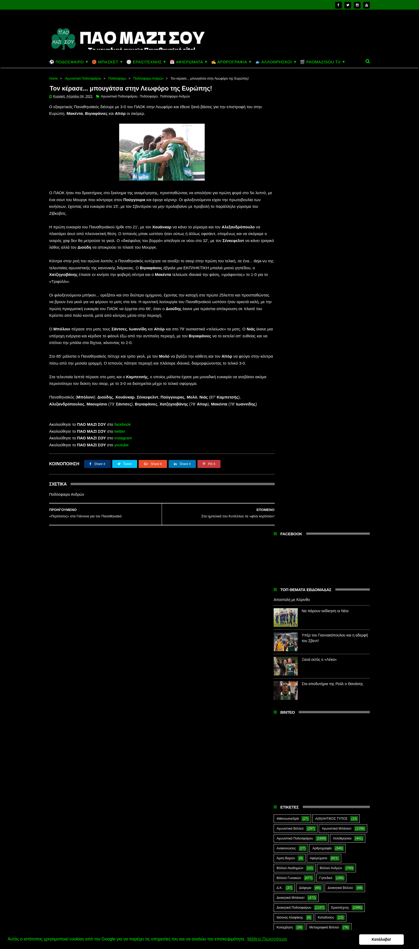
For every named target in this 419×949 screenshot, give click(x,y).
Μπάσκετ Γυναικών (290, 513)
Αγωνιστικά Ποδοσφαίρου (83, 78)
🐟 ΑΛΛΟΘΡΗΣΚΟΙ (273, 62)
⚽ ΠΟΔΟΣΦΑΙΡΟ (66, 62)
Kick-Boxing (317, 682)
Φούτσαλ (348, 642)
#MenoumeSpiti (288, 365)
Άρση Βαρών (286, 405)
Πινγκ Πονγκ (330, 533)
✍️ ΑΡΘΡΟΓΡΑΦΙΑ (229, 62)
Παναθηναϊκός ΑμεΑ (291, 533)
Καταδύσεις (326, 464)
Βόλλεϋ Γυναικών (289, 425)
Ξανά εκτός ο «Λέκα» (319, 206)
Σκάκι (316, 612)
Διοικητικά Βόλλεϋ (340, 434)
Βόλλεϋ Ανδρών (331, 415)
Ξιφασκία (283, 523)
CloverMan (284, 672)
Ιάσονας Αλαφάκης (290, 464)
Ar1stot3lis (322, 662)
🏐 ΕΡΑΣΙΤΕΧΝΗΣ (144, 62)
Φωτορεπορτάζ (328, 652)
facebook (122, 425)
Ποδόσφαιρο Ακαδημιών (294, 553)
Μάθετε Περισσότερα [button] (267, 939)
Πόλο (280, 583)
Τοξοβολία (318, 642)
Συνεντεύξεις (285, 642)
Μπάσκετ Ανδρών (336, 504)
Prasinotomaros (329, 691)
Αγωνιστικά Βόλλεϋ (290, 375)
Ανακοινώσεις (286, 395)
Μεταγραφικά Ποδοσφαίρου (296, 494)
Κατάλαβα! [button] (389, 939)
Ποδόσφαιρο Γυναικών (293, 573)
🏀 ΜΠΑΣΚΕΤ (105, 62)
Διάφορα (305, 434)
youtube (121, 445)
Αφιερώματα (318, 405)
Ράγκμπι (313, 593)
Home (53, 78)
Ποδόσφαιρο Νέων (337, 573)
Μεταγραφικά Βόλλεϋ (324, 474)
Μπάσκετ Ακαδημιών (291, 504)
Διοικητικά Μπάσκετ (291, 444)
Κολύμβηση (285, 474)
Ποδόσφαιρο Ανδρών (148, 78)
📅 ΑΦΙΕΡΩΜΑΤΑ (186, 62)
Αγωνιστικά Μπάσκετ (336, 375)
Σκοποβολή (342, 612)
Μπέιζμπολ (330, 513)
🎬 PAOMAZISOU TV (320, 62)
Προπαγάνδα (346, 583)
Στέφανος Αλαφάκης (325, 622)
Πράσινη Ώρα (311, 583)
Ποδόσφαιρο (117, 78)
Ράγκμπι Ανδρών (289, 602)
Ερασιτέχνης (340, 454)
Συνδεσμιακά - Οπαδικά (319, 632)
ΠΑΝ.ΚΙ (335, 523)
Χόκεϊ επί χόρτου (288, 662)
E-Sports (314, 672)
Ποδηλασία (284, 543)
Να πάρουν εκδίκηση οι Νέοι (325, 158)
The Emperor (286, 701)
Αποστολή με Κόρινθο (292, 147)
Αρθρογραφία (322, 395)
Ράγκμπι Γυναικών (330, 602)
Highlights (284, 682)
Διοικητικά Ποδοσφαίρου (294, 454)
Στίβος (281, 632)
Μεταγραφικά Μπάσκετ (293, 484)
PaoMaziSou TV (288, 691)
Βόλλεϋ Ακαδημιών (290, 415)
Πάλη (309, 523)
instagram (123, 438)
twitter (119, 431)
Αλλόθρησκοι (342, 385)
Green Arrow (346, 672)
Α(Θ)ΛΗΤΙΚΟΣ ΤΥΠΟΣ (331, 365)
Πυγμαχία (283, 593)
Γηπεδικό (325, 425)
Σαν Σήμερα (285, 612)
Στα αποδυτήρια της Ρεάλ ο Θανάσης (332, 231)
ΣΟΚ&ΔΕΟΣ (285, 622)
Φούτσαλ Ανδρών (289, 652)
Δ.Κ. (280, 434)
